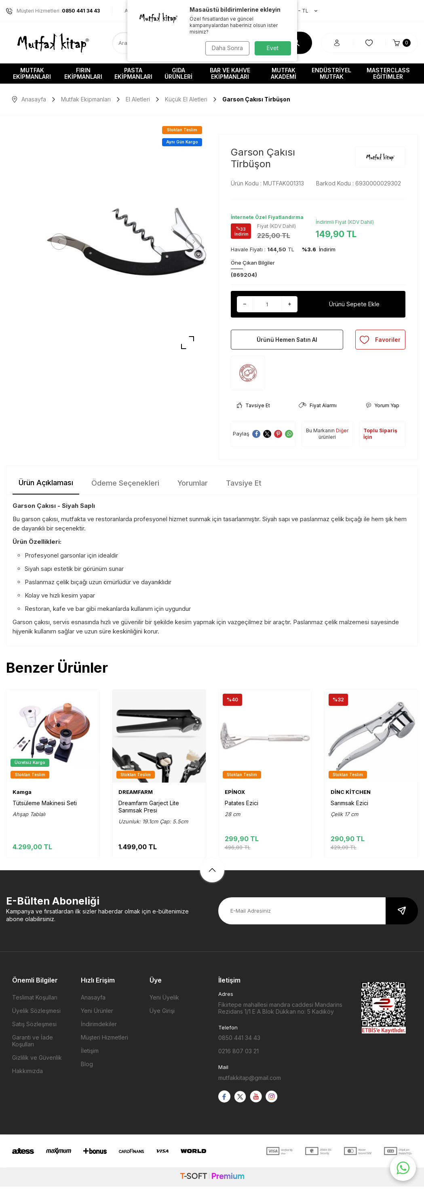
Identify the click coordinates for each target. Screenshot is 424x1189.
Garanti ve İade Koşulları (32, 1043)
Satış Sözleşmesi (34, 1026)
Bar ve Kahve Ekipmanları (230, 73)
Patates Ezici (241, 805)
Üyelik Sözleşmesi (36, 1013)
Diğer (342, 433)
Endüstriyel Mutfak (331, 73)
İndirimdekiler (99, 1026)
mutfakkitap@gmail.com (249, 1080)
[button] (61, 242)
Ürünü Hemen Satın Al (287, 340)
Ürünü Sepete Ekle (354, 304)
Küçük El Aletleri (186, 99)
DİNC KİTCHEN (351, 794)
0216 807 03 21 (238, 1053)
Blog (87, 1066)
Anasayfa (29, 99)
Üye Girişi (162, 1013)
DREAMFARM (135, 794)
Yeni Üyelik (164, 1000)
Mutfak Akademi (283, 73)
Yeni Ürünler (97, 1013)
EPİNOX (235, 794)
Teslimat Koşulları (34, 1000)
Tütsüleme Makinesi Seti (45, 805)
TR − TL (299, 11)
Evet (272, 47)
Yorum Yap (382, 408)
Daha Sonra (226, 47)
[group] (126, 242)
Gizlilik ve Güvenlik (37, 1060)
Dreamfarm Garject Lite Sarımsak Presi (148, 809)
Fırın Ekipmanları (83, 73)
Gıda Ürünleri (178, 73)
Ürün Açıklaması (46, 485)
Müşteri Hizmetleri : (53, 11)
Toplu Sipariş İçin (380, 436)
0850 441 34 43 (239, 1040)
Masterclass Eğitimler (388, 73)
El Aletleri (138, 99)
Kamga (22, 794)
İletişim (90, 1053)
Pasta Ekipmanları (133, 73)
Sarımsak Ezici (349, 805)
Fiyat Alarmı (318, 408)
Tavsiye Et (253, 408)
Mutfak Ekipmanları (32, 73)
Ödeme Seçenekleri (125, 485)
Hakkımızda (27, 1073)
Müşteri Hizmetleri (104, 1040)
